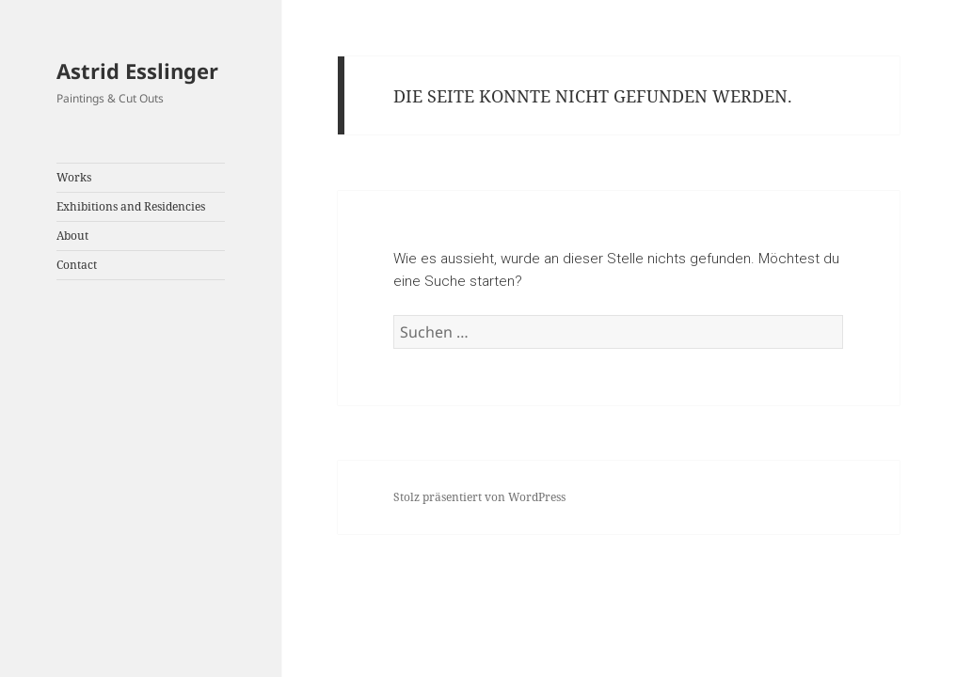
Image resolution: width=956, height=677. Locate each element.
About (72, 236)
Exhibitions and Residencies (130, 206)
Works (73, 177)
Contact (76, 265)
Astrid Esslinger (137, 70)
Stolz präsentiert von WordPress (479, 497)
